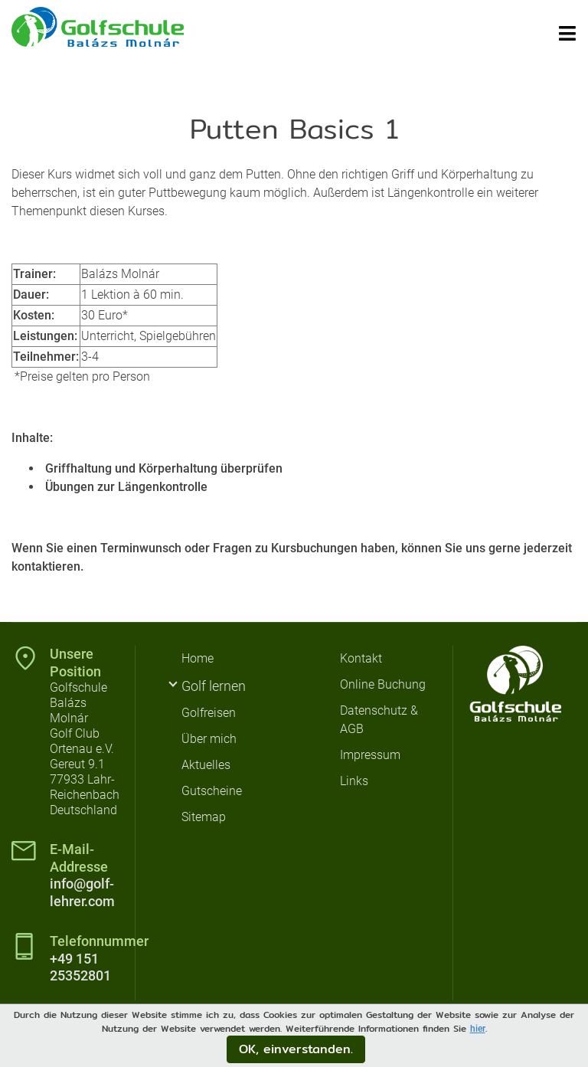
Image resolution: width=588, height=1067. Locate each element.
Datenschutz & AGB (379, 719)
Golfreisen (208, 712)
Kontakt (361, 658)
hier (477, 1028)
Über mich (209, 739)
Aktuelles (205, 765)
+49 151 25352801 (80, 967)
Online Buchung (383, 684)
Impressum (370, 755)
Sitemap (203, 817)
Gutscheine (211, 791)
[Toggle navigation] (567, 33)
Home (197, 658)
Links (354, 781)
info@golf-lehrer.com (82, 892)
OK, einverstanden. (296, 1049)
